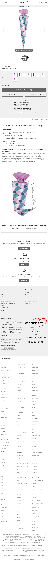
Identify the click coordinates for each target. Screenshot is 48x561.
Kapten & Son (20, 429)
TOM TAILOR (35, 492)
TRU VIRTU (35, 497)
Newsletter (28, 303)
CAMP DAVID (4, 439)
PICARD (34, 362)
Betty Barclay (4, 391)
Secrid (34, 438)
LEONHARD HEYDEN (22, 463)
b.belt (2, 380)
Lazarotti (19, 460)
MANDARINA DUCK (22, 483)
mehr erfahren (8, 324)
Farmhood (4, 507)
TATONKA (34, 472)
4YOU (2, 362)
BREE (2, 411)
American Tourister (6, 370)
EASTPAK (3, 490)
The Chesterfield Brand (38, 480)
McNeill (4, 64)
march (18, 492)
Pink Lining (35, 367)
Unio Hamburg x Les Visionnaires (37, 504)
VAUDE (34, 513)
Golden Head (20, 373)
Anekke (3, 373)
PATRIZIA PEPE (21, 528)
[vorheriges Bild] (3, 29)
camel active (4, 437)
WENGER (34, 524)
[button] (35, 95)
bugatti (3, 425)
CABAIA (3, 431)
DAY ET (3, 462)
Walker (34, 521)
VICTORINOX (35, 516)
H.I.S (18, 404)
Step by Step (35, 455)
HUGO (18, 410)
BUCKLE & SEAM (5, 420)
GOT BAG (19, 376)
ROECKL (34, 395)
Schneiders (35, 418)
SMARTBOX (35, 444)
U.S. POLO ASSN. (36, 500)
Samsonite (35, 410)
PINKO (34, 370)
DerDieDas (4, 471)
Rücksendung (29, 294)
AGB (2, 294)
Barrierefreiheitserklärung (8, 303)
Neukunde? (4, 315)
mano (18, 486)
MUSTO (19, 503)
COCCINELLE (4, 454)
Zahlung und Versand (31, 301)
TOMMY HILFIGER (37, 489)
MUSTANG (19, 500)
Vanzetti (34, 510)
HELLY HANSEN (21, 398)
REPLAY (34, 393)
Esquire (3, 504)
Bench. (3, 386)
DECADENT (4, 465)
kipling (19, 438)
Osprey (18, 517)
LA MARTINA (20, 452)
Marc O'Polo (20, 494)
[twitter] (32, 342)
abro (2, 364)
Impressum (4, 292)
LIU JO (18, 469)
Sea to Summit (36, 435)
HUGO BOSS (20, 412)
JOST (18, 427)
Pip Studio (35, 373)
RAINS (34, 384)
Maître (18, 480)
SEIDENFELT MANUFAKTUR (39, 441)
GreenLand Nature (22, 381)
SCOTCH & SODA (36, 427)
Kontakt (27, 292)
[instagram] (39, 342)
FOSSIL (3, 513)
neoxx (18, 506)
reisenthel (35, 390)
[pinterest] (42, 342)
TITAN (33, 486)
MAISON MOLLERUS (22, 477)
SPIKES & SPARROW (37, 452)
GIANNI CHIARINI (21, 367)
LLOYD (18, 472)
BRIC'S (3, 414)
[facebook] (29, 342)
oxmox (18, 520)
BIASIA (3, 394)
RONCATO (35, 398)
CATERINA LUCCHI (6, 445)
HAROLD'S (19, 390)
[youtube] (36, 342)
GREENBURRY (20, 378)
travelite (34, 494)
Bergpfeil (3, 389)
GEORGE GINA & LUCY (22, 362)
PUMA (34, 381)
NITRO (18, 509)
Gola (18, 370)
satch (33, 415)
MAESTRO (19, 475)
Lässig (18, 458)
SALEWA (34, 407)
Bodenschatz (4, 397)
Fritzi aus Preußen (6, 521)
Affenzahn (3, 367)
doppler (3, 482)
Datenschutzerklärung (7, 299)
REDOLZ (34, 387)
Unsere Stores (4, 307)
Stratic (34, 458)
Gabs (2, 530)
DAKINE (3, 459)
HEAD (18, 393)
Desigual (3, 473)
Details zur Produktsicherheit (39, 119)
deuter (3, 476)
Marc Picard (20, 489)
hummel (19, 415)
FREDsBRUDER (5, 519)
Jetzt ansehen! (24, 248)
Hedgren (19, 395)
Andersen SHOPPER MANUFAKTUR (6, 376)
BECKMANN (4, 383)
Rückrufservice (29, 297)
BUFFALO (3, 422)
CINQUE (3, 451)
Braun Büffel (4, 408)
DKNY (2, 479)
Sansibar (34, 412)
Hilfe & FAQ (28, 299)
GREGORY (19, 384)
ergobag (3, 499)
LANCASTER (20, 455)
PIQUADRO (35, 376)
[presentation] (6, 2)
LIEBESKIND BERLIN (22, 466)
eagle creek (4, 488)
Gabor (2, 527)
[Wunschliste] (41, 2)
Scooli (33, 424)
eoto (2, 493)
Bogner (3, 400)
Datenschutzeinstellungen (8, 301)
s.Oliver (34, 449)
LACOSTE (19, 449)
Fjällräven (3, 510)
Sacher (34, 401)
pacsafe (19, 523)
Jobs (2, 305)
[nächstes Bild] (44, 29)
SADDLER (35, 404)
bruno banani (4, 417)
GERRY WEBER (21, 364)
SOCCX (34, 446)
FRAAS (3, 516)
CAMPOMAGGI (5, 442)
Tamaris (34, 469)
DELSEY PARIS (5, 468)
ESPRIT (3, 502)
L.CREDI (19, 446)
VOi (33, 519)
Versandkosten (21, 85)
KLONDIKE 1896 (21, 441)
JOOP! (18, 424)
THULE (34, 483)
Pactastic (19, 525)
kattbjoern (19, 435)
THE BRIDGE (35, 477)
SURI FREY (35, 463)
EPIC (2, 496)
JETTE (18, 421)
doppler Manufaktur (6, 485)
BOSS (2, 406)
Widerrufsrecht (5, 297)
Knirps (18, 444)
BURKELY (3, 428)
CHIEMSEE (4, 448)
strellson (34, 460)
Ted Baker (35, 475)
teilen (12, 95)
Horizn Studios (20, 407)
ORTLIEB (19, 514)
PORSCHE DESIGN (37, 378)
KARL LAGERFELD (21, 432)
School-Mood (35, 421)
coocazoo (3, 456)
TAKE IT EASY (35, 466)
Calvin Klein (4, 434)
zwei (33, 530)
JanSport (19, 418)
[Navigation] (2, 2)
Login (2, 313)
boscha (3, 403)
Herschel (19, 401)
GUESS (18, 387)
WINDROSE (35, 527)
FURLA (3, 524)
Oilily (18, 511)
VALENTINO (35, 507)
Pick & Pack (35, 364)
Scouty (34, 432)
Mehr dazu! (24, 264)
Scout (33, 429)
